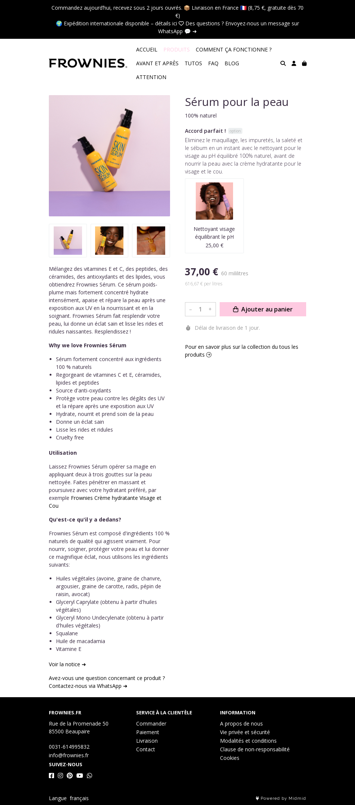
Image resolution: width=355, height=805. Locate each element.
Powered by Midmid (281, 798)
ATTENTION (151, 77)
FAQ (213, 63)
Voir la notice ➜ (67, 664)
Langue (58, 798)
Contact (145, 749)
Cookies (229, 757)
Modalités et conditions (248, 740)
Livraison (147, 740)
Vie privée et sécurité (245, 732)
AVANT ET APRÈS (157, 63)
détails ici (166, 23)
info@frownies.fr (69, 755)
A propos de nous (241, 723)
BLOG (231, 63)
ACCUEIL (146, 49)
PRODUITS (176, 49)
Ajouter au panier (263, 640)
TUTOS (193, 63)
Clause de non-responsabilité (255, 749)
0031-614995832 (69, 746)
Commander (151, 723)
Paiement (147, 732)
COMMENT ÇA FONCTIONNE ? (233, 49)
